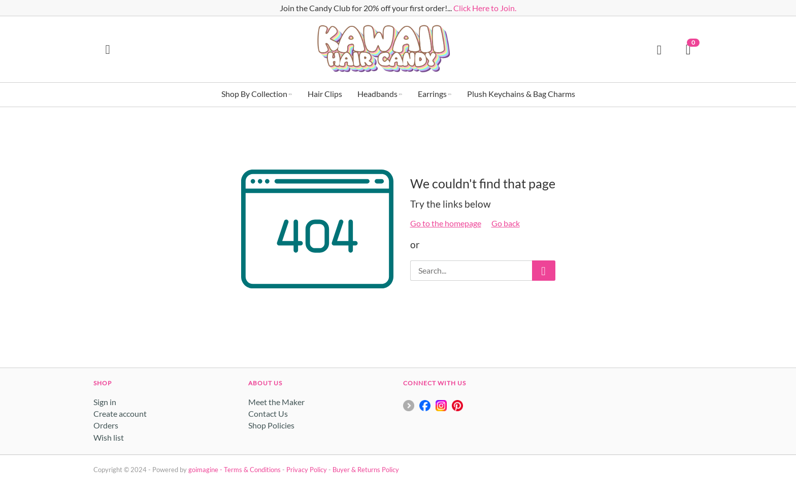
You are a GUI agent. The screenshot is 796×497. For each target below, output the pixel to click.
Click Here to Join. (484, 8)
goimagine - (206, 470)
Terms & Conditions (252, 470)
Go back (505, 223)
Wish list (108, 437)
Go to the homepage (445, 223)
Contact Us (268, 413)
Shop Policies (271, 425)
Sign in (104, 402)
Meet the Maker (276, 402)
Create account (120, 413)
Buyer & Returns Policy (366, 470)
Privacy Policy (306, 470)
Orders (105, 425)
